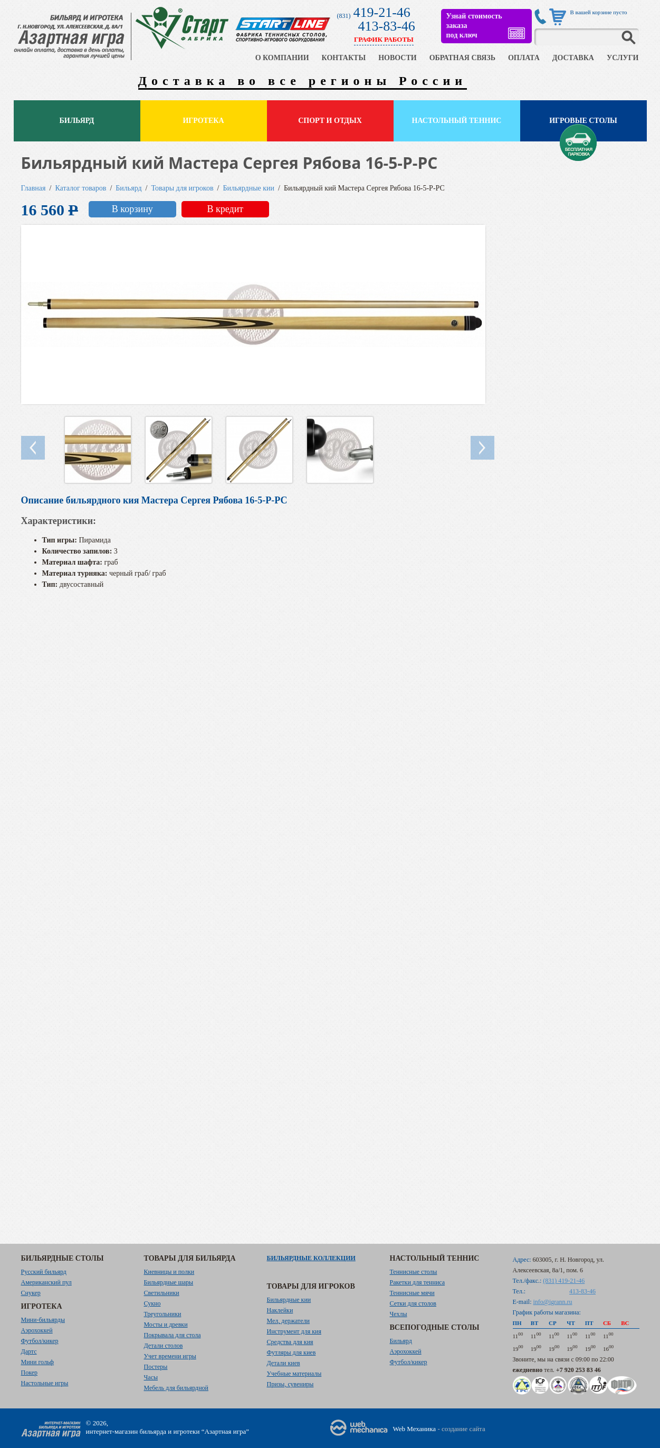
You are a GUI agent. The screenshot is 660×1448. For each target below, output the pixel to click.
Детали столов (163, 1345)
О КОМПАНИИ (282, 58)
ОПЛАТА (524, 58)
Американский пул (46, 1282)
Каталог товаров (80, 188)
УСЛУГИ (623, 58)
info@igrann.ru (552, 1302)
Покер (29, 1372)
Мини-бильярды (43, 1319)
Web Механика (414, 1429)
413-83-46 (386, 26)
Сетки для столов (413, 1303)
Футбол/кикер (40, 1341)
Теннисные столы (413, 1271)
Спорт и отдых (330, 121)
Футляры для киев (291, 1352)
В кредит (225, 209)
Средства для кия (290, 1342)
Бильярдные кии (248, 188)
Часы (151, 1377)
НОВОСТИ (397, 58)
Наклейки (280, 1310)
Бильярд (77, 121)
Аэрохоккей (37, 1330)
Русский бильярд (43, 1271)
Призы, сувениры (290, 1384)
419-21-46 (381, 12)
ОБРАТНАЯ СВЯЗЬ (462, 58)
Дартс (29, 1351)
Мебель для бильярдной (176, 1388)
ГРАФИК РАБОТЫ (384, 39)
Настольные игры (45, 1383)
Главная (33, 188)
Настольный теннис (457, 121)
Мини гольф (37, 1362)
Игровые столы (583, 121)
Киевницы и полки (169, 1271)
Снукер (31, 1293)
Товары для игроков (182, 188)
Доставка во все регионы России (302, 81)
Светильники (161, 1293)
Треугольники (162, 1314)
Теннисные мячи (412, 1293)
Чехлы (398, 1314)
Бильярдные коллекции (311, 1258)
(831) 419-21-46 (564, 1280)
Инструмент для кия (294, 1331)
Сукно (152, 1303)
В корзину (132, 209)
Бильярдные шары (169, 1282)
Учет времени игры (170, 1356)
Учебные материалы (294, 1373)
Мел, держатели (288, 1321)
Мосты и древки (166, 1324)
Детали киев (283, 1363)
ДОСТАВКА (573, 58)
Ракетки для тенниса (417, 1282)
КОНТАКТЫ (344, 58)
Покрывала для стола (172, 1335)
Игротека (203, 121)
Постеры (156, 1366)
